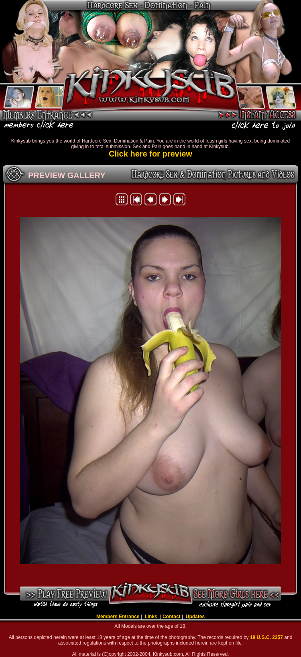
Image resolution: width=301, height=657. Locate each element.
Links (151, 616)
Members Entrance (117, 616)
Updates (195, 616)
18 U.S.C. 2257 (267, 637)
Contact (172, 616)
